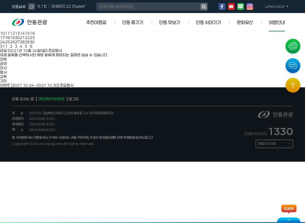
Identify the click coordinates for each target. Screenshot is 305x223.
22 (27, 37)
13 (17, 33)
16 (32, 33)
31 (2, 46)
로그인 (74, 99)
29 (27, 42)
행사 (3, 72)
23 (32, 37)
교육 (3, 76)
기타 (3, 81)
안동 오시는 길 (23, 99)
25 (7, 42)
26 (12, 42)
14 (22, 33)
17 (2, 37)
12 (12, 33)
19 (12, 37)
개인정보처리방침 (51, 99)
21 (22, 37)
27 (17, 42)
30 (32, 42)
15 (27, 33)
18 (7, 37)
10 (2, 33)
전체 (3, 59)
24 (2, 42)
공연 (3, 63)
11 (7, 33)
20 (17, 37)
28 (22, 42)
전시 (3, 68)
